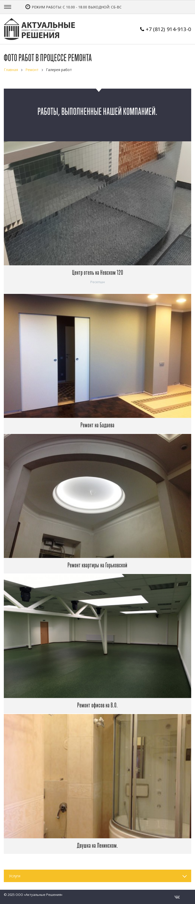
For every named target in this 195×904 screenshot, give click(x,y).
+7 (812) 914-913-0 (168, 29)
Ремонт (32, 69)
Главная (11, 69)
